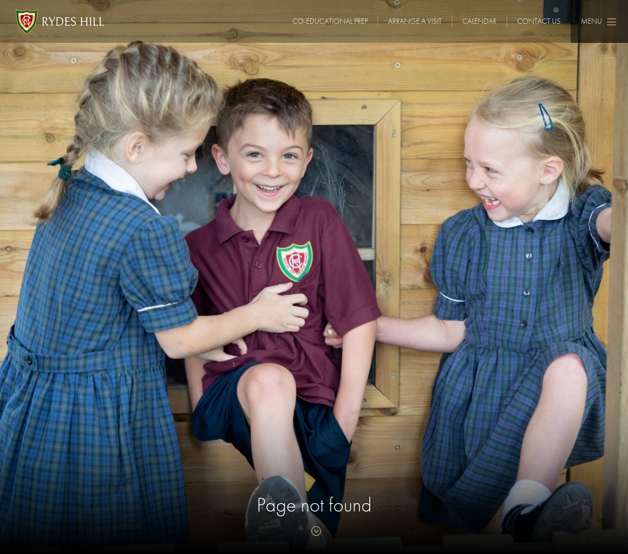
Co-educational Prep (330, 21)
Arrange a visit (415, 21)
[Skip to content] (314, 531)
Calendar (479, 21)
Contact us (539, 21)
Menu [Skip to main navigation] (599, 21)
